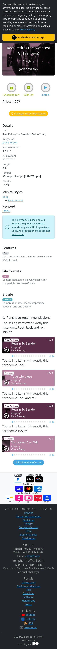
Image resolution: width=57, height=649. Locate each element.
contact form (32, 556)
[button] (11, 87)
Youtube (30, 614)
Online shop (28, 582)
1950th (6, 211)
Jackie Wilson (9, 142)
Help (28, 589)
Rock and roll (15, 200)
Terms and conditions (28, 516)
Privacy (28, 523)
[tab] (12, 356)
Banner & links (28, 534)
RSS (31, 623)
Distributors (28, 538)
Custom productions (28, 586)
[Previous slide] (50, 356)
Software (28, 597)
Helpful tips (28, 600)
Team (28, 531)
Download (28, 593)
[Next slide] (53, 356)
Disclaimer (28, 520)
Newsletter (30, 627)
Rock (5, 196)
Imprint (28, 513)
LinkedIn (31, 619)
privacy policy (27, 29)
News (28, 604)
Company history (28, 527)
